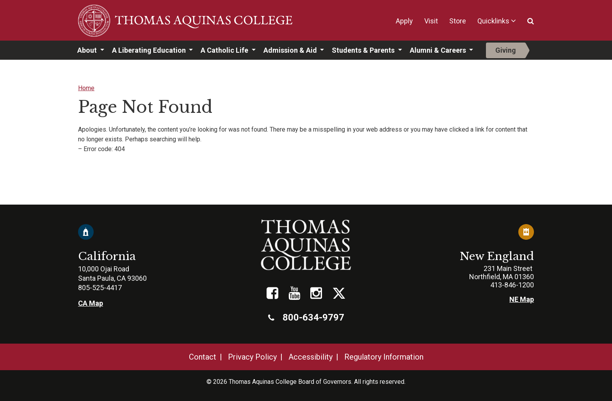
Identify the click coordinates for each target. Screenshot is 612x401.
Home (86, 88)
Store (457, 21)
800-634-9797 (306, 317)
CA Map (90, 303)
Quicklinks (493, 21)
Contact (202, 357)
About (87, 50)
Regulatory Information (383, 357)
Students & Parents (364, 50)
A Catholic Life (225, 50)
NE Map (521, 299)
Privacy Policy (252, 357)
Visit (431, 21)
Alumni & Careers (439, 50)
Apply (404, 21)
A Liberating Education (149, 50)
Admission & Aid (290, 50)
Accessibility (310, 357)
